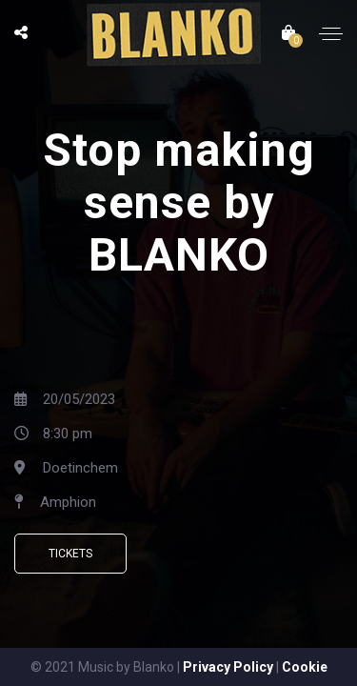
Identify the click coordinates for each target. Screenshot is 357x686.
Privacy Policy (228, 667)
